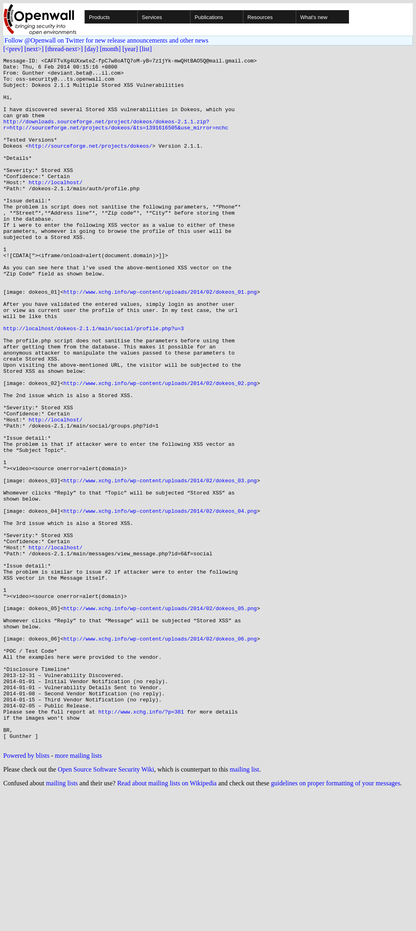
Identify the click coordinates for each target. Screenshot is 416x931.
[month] (110, 48)
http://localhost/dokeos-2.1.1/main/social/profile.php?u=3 (93, 383)
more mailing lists (78, 893)
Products (99, 17)
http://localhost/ (55, 207)
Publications (209, 17)
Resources (260, 17)
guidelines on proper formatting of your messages (335, 920)
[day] (91, 48)
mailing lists (62, 920)
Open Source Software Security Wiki (106, 906)
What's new (313, 17)
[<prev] (13, 48)
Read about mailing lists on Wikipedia (167, 920)
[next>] (33, 48)
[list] (145, 48)
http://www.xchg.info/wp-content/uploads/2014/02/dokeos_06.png (160, 755)
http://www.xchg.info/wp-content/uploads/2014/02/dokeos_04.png (160, 602)
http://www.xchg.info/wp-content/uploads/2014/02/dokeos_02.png (160, 448)
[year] (130, 48)
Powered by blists (26, 893)
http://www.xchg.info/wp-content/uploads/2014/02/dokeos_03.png (160, 565)
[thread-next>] (64, 48)
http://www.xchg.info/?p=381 (141, 843)
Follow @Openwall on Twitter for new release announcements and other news (106, 40)
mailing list (244, 906)
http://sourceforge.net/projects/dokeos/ (90, 164)
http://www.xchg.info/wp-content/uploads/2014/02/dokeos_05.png (160, 718)
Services (152, 17)
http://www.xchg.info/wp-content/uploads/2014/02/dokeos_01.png (160, 339)
